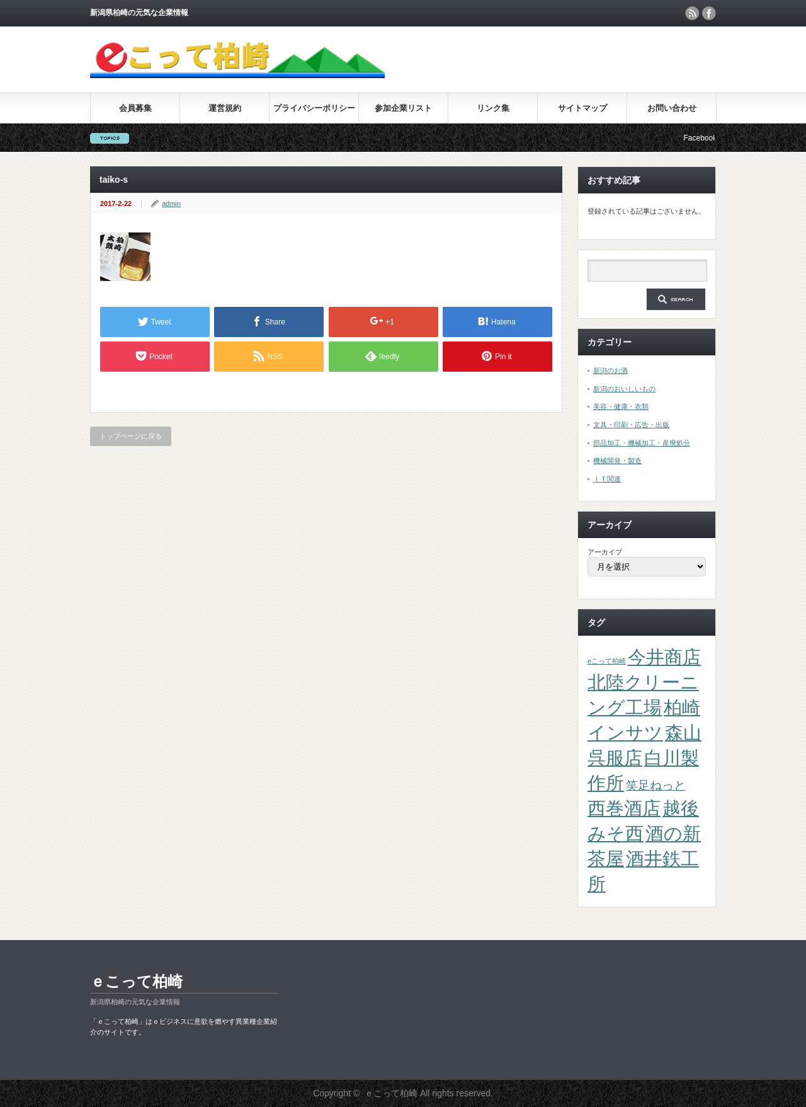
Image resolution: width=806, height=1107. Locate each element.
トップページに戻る (130, 436)
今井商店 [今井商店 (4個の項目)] (664, 656)
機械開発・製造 (617, 460)
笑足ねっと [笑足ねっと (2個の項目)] (656, 785)
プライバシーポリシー (314, 108)
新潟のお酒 (610, 370)
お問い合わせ (671, 108)
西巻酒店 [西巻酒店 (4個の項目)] (624, 808)
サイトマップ (582, 108)
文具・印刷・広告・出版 (631, 424)
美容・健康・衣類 (621, 406)
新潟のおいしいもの (624, 389)
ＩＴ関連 (607, 479)
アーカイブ (604, 552)
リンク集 (493, 108)
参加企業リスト (403, 108)
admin (171, 203)
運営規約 (224, 108)
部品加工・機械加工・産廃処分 (641, 443)
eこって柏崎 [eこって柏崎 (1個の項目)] (606, 661)
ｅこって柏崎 (136, 981)
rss (692, 13)
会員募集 (135, 108)
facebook (709, 13)
